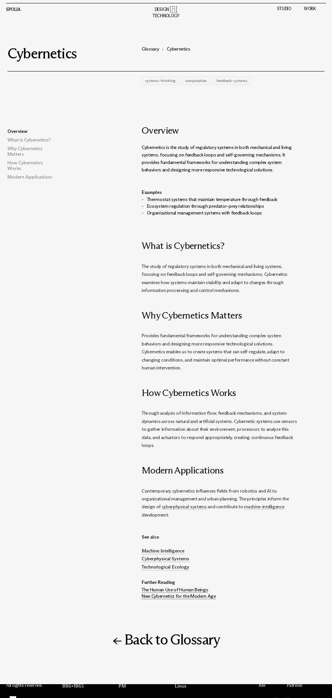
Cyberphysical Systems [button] (165, 558)
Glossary (150, 49)
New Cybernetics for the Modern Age (179, 596)
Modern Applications (29, 177)
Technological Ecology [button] (165, 567)
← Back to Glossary (166, 639)
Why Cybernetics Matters (24, 151)
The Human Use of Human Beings (175, 589)
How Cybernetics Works (25, 165)
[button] (174, 9)
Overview (17, 131)
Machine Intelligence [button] (163, 551)
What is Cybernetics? (29, 140)
